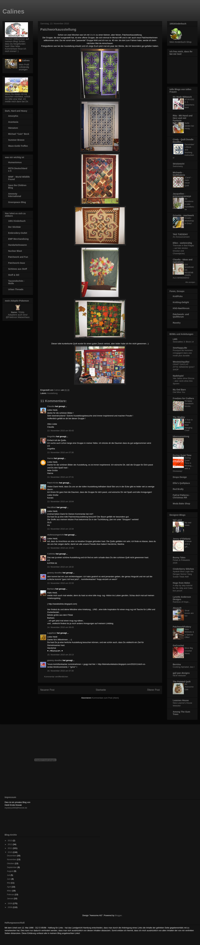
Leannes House (181, 700)
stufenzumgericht (55, 535)
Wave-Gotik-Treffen (18, 146)
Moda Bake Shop (181, 503)
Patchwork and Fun (18, 257)
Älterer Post (153, 690)
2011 (10, 848)
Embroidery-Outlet (17, 233)
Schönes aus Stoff (17, 269)
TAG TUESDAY (180, 234)
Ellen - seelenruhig (182, 243)
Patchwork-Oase (16, 263)
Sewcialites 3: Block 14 (183, 342)
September (12, 867)
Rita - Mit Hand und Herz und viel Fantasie (182, 118)
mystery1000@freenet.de (16, 808)
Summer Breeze (16, 140)
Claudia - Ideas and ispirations (182, 260)
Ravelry (177, 323)
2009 (10, 903)
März (9, 890)
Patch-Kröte (53, 483)
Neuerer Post (47, 690)
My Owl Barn (179, 389)
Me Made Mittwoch (182, 97)
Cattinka (51, 554)
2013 (10, 840)
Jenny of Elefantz (181, 539)
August (10, 871)
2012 (10, 844)
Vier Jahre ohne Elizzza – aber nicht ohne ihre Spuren (183, 381)
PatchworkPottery (182, 626)
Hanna (50, 458)
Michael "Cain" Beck (18, 134)
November (12, 859)
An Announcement (181, 237)
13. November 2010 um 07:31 (60, 477)
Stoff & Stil (13, 275)
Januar (10, 898)
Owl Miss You (179, 392)
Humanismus (15, 162)
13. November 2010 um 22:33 (60, 583)
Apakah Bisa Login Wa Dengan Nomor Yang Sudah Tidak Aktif (183, 574)
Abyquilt (177, 608)
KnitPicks (178, 296)
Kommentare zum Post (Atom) (105, 698)
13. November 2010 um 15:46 (60, 548)
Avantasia (13, 122)
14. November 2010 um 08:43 (60, 627)
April (9, 887)
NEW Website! (179, 675)
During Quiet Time (182, 455)
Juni (9, 879)
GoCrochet (178, 645)
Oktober (11, 863)
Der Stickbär (14, 227)
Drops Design (180, 477)
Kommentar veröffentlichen (56, 676)
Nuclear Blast (15, 251)
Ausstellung (52, 393)
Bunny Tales (179, 557)
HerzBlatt (51, 507)
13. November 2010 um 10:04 (60, 501)
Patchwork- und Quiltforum (181, 315)
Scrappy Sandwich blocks (189, 403)
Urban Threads (15, 289)
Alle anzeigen (190, 282)
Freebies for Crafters (183, 398)
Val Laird (177, 520)
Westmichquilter (181, 362)
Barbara (51, 589)
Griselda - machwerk (183, 215)
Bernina (177, 664)
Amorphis (13, 116)
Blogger (118, 915)
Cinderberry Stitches (183, 569)
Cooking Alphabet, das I (183, 667)
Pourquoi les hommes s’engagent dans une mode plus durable (183, 353)
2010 (10, 852)
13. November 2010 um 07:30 (60, 452)
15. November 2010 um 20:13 (60, 654)
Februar (11, 894)
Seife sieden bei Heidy (189, 126)
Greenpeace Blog (17, 202)
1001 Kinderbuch (17, 221)
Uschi (92, 35)
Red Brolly (178, 489)
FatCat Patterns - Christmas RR (181, 496)
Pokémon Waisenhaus (19, 317)
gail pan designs (181, 673)
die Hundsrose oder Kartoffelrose (189, 204)
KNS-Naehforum (181, 308)
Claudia (50, 406)
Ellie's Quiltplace (181, 483)
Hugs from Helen (181, 583)
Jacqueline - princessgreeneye (182, 195)
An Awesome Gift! (189, 687)
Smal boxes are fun (189, 613)
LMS (175, 339)
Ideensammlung (181, 436)
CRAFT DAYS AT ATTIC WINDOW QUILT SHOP (183, 367)
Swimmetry (178, 166)
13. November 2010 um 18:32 (60, 567)
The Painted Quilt (181, 681)
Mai (9, 883)
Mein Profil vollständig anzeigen (24, 67)
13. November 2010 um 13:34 (60, 529)
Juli (9, 875)
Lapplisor (51, 633)
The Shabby (179, 417)
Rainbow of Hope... (181, 602)
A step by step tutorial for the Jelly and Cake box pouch (183, 588)
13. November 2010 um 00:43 (60, 430)
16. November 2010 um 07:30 (60, 671)
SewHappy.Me (180, 348)
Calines (13, 11)
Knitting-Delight (181, 302)
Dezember (12, 855)
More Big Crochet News (189, 651)
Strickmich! (178, 164)
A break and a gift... (188, 544)
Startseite (101, 690)
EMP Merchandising (18, 239)
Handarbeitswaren (17, 245)
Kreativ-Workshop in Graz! (189, 220)
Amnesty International (14, 195)
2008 (10, 907)
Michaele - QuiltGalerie (179, 173)
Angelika (51, 436)
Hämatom (13, 128)
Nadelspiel (178, 376)
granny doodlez (54, 573)
